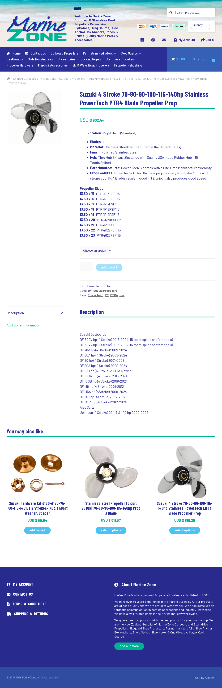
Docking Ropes (90, 59)
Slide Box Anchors (40, 59)
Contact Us (35, 53)
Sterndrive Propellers (120, 59)
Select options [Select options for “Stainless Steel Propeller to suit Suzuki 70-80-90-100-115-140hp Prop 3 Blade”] (111, 530)
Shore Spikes (67, 59)
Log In (209, 41)
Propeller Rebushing (128, 65)
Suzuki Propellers (100, 78)
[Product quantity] (86, 266)
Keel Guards (15, 59)
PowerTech (95, 295)
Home (14, 53)
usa (122, 295)
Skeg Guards (129, 53)
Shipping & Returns (31, 613)
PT (107, 295)
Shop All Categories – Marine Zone (34, 78)
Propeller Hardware (20, 65)
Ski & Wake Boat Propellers (91, 65)
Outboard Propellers (64, 53)
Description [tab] (15, 313)
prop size (86, 244)
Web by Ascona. (206, 677)
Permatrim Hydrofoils (98, 53)
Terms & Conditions (29, 604)
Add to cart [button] (37, 530)
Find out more (129, 646)
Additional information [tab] (24, 325)
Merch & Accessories (53, 65)
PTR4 (114, 295)
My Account (185, 41)
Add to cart (109, 267)
